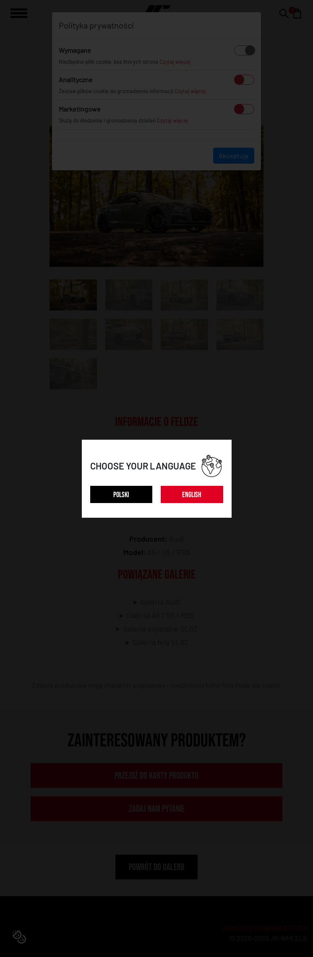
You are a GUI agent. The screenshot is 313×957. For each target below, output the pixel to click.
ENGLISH (191, 494)
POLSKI (121, 494)
